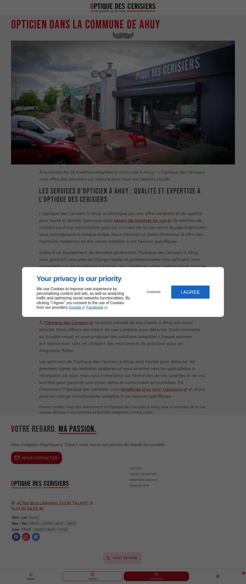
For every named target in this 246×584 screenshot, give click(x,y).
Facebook (94, 307)
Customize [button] (154, 292)
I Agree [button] (190, 292)
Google (75, 307)
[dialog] (123, 292)
